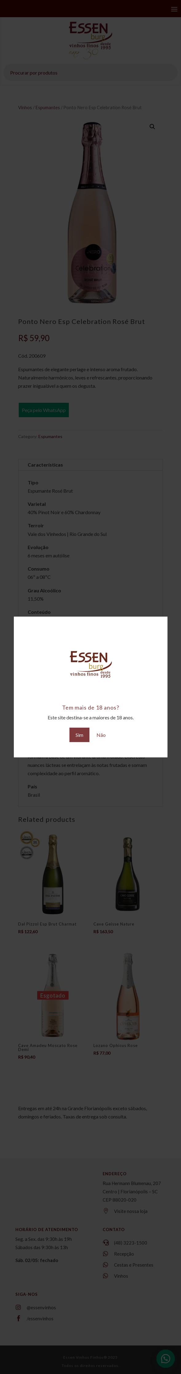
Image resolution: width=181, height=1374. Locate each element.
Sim (79, 735)
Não (101, 735)
